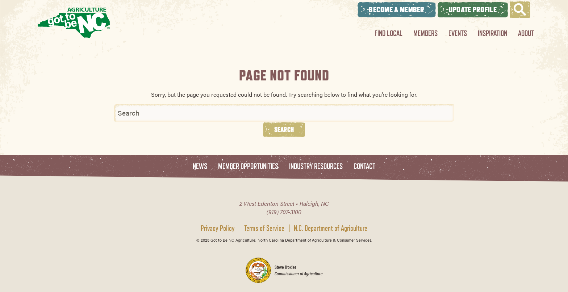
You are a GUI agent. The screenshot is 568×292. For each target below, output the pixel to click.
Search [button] (284, 129)
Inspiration (492, 33)
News (200, 166)
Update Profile (473, 9)
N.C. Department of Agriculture (330, 228)
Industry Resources (316, 166)
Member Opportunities (248, 166)
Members (425, 33)
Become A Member (397, 9)
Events (457, 33)
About (526, 33)
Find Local (388, 33)
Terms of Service (264, 228)
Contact (364, 166)
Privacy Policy (218, 228)
